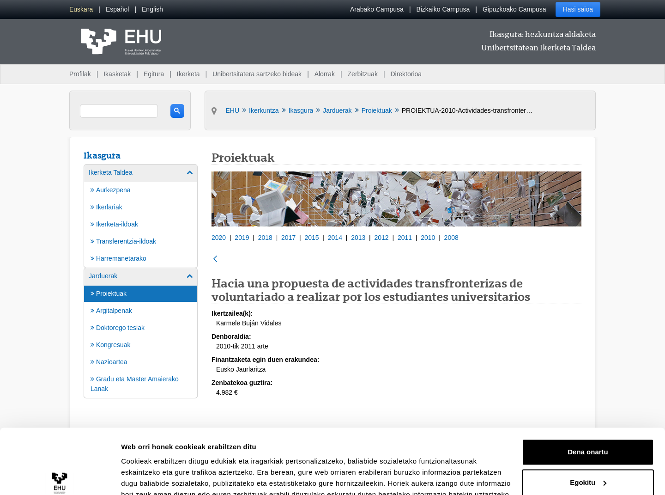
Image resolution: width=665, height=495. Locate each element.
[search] (119, 111)
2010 (428, 237)
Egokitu (588, 439)
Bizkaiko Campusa (443, 9)
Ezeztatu (588, 469)
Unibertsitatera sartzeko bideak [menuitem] (257, 74)
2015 (311, 237)
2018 (265, 237)
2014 (335, 237)
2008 (451, 237)
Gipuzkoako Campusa (514, 9)
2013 (358, 237)
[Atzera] (215, 260)
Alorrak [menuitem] (324, 74)
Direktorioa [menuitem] (406, 74)
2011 (405, 237)
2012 (382, 237)
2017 (288, 237)
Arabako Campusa (377, 9)
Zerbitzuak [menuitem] (363, 74)
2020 (219, 237)
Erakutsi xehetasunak (157, 477)
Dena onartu (588, 409)
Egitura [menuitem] (154, 74)
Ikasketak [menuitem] (117, 74)
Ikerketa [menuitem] (188, 74)
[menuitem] (81, 9)
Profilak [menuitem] (80, 74)
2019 (242, 237)
